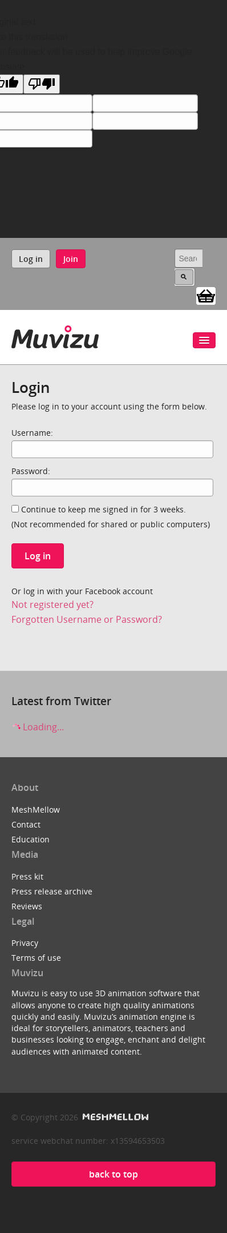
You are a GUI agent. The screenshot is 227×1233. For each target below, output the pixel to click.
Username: (32, 432)
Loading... (37, 727)
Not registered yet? (52, 604)
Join (70, 258)
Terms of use (36, 957)
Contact (25, 824)
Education (30, 839)
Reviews (26, 906)
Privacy (24, 942)
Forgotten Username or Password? (86, 619)
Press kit (27, 876)
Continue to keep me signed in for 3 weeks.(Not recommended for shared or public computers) (110, 517)
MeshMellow (35, 809)
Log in (31, 258)
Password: (30, 471)
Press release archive (51, 891)
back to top (113, 1174)
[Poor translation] (41, 84)
